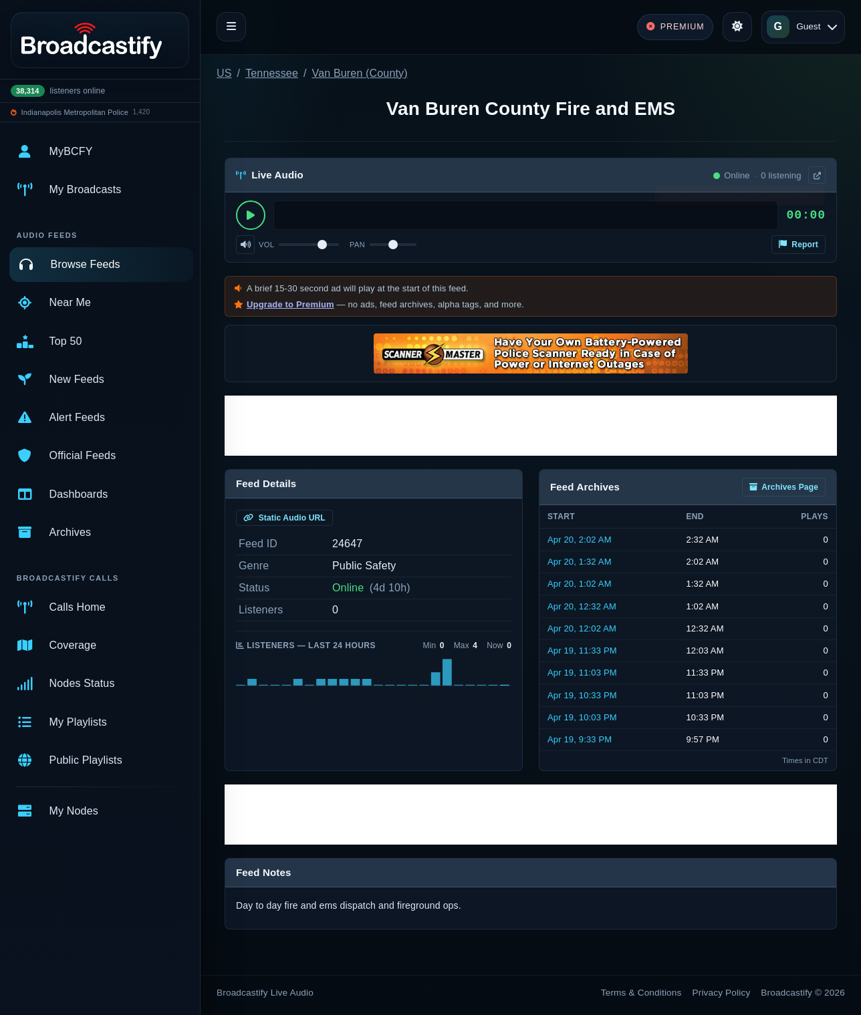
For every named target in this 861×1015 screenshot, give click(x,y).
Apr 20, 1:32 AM (579, 562)
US (224, 73)
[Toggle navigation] (231, 26)
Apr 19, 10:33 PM (582, 695)
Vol (266, 245)
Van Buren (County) (360, 73)
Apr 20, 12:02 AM (581, 628)
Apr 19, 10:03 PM (582, 717)
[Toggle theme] (737, 26)
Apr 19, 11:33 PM (582, 650)
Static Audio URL (284, 518)
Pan (357, 245)
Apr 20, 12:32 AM (581, 606)
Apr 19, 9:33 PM (579, 739)
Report (798, 244)
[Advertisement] (531, 426)
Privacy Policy (722, 993)
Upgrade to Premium (290, 304)
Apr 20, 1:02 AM (579, 584)
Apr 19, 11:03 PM (582, 673)
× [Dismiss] (816, 198)
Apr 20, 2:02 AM (579, 540)
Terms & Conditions (641, 993)
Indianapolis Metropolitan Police (74, 112)
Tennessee (271, 73)
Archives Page (783, 487)
